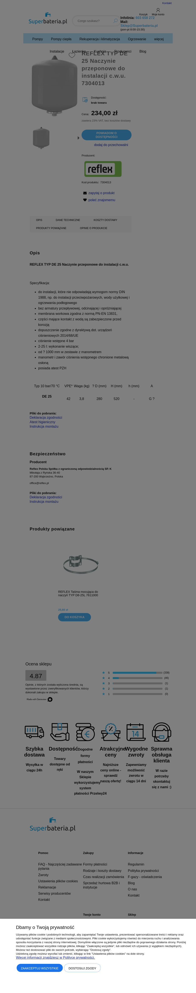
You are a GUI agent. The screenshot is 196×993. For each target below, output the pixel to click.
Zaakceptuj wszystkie (40, 968)
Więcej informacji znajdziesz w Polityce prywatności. (55, 957)
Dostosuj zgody (82, 968)
